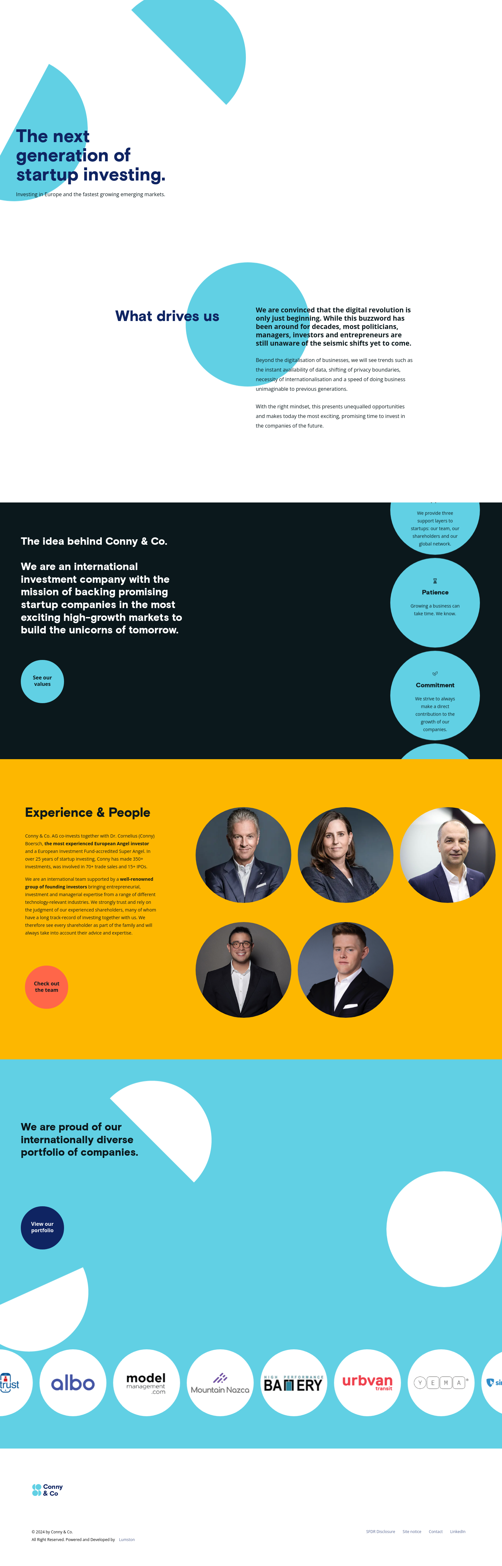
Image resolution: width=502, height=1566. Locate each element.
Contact (436, 1531)
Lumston (127, 1539)
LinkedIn (458, 1531)
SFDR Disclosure (380, 1531)
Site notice (412, 1531)
